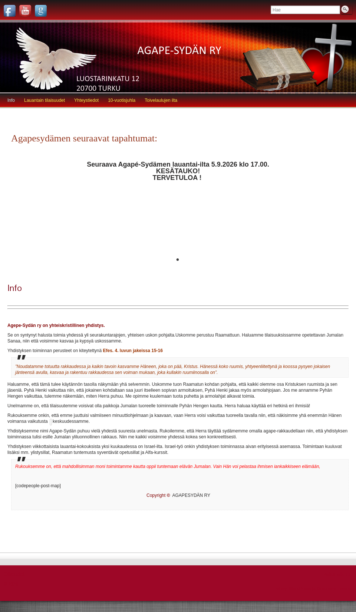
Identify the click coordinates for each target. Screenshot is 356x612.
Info (11, 100)
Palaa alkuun (337, 575)
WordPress (300, 588)
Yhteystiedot (86, 100)
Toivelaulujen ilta (161, 100)
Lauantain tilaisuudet (44, 100)
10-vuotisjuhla (121, 100)
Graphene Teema (334, 588)
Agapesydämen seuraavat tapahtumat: (84, 138)
